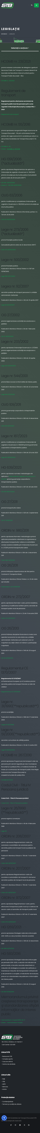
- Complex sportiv (7, 1059)
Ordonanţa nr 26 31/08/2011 (10, 587)
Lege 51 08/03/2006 (8, 750)
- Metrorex (4, 1087)
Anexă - (10, 149)
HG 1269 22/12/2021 (7, 948)
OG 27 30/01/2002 (7, 336)
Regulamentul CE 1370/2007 (10, 692)
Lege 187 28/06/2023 (8, 457)
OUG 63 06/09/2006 (8, 219)
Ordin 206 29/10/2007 (8, 863)
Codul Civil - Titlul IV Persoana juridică (14, 803)
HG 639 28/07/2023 (8, 492)
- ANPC (3, 1084)
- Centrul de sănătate (8, 1064)
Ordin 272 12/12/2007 (8, 618)
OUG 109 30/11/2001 (7, 426)
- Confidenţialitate (7, 1101)
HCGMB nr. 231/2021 (8, 81)
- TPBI (3, 1081)
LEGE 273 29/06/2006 (8, 250)
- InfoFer (4, 1089)
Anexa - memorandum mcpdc (12, 1023)
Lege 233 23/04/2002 (8, 366)
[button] (4, 1118)
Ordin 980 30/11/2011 (8, 560)
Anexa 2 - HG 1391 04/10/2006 (11, 185)
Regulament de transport (10, 114)
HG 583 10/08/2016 (7, 992)
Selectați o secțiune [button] (19, 48)
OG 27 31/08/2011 (7, 520)
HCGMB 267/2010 (7, 780)
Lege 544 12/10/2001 (8, 394)
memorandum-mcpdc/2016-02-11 (13, 1020)
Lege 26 (4, 831)
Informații (4, 34)
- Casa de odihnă (7, 1061)
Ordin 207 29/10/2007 (8, 893)
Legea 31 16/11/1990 (7, 725)
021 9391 (12, 1045)
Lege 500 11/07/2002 (8, 276)
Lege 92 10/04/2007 (8, 305)
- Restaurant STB (6, 1056)
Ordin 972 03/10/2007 (8, 922)
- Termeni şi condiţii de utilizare (11, 1104)
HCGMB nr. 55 (6, 146)
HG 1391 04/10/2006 (8, 183)
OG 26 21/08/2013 (7, 658)
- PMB (3, 1079)
